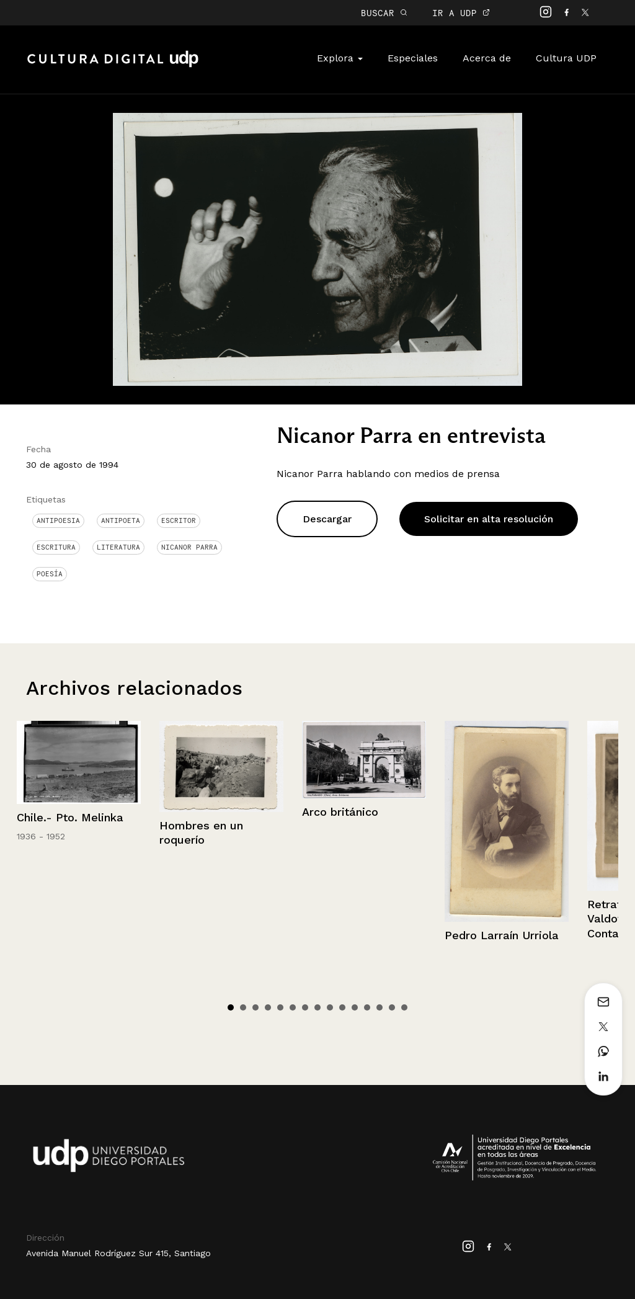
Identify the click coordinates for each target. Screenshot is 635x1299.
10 (342, 1007)
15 (404, 1007)
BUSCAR (384, 12)
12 (367, 1007)
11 (355, 1007)
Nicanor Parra (189, 547)
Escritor (178, 520)
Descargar (327, 519)
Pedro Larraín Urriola (502, 935)
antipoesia (58, 520)
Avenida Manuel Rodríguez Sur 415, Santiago (118, 1253)
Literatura (118, 547)
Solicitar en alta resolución (488, 519)
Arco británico (340, 811)
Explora (340, 58)
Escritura (56, 547)
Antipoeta (120, 520)
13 (379, 1007)
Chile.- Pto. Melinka (70, 817)
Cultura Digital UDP (113, 65)
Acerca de (487, 58)
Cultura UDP (566, 58)
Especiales (413, 58)
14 (392, 1007)
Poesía (50, 573)
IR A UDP (461, 12)
